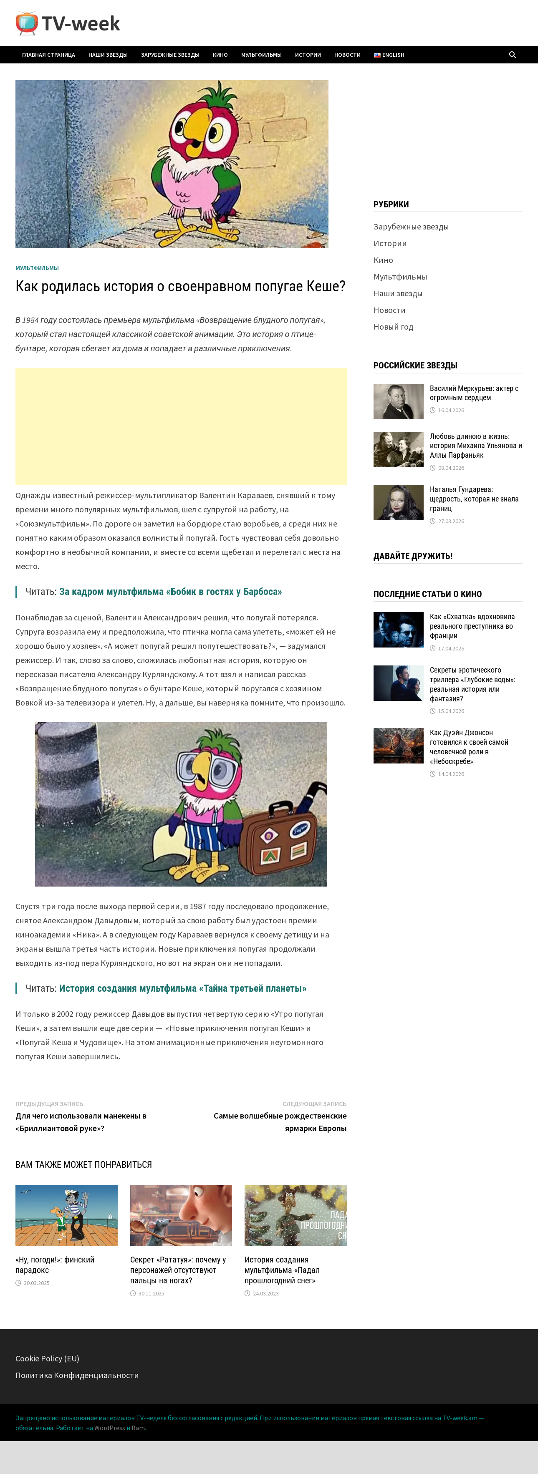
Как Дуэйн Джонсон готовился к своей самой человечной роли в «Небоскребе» (469, 747)
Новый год (393, 326)
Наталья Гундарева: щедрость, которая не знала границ (474, 499)
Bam (138, 1428)
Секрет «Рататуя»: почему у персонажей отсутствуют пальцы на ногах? (178, 1270)
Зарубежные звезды (170, 54)
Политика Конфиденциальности (77, 1375)
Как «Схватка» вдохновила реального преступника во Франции (472, 626)
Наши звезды (108, 54)
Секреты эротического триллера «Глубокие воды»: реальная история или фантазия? (472, 684)
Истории (308, 54)
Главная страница (48, 54)
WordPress (109, 1428)
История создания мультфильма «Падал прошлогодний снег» (282, 1270)
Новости (347, 54)
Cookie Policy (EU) (47, 1358)
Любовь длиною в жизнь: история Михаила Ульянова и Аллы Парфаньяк (476, 446)
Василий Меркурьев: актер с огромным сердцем (474, 393)
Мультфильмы (261, 54)
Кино (220, 54)
